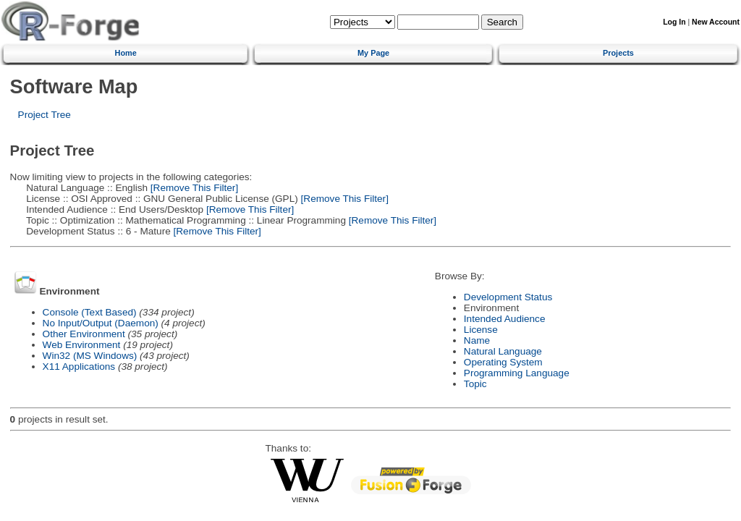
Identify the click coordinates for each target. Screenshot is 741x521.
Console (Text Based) (90, 312)
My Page (373, 52)
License (481, 329)
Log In (674, 22)
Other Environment (84, 334)
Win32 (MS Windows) (90, 355)
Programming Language (516, 373)
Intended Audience (505, 318)
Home (126, 52)
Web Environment (82, 344)
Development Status (508, 297)
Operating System (503, 362)
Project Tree (44, 114)
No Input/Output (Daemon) (100, 323)
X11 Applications (79, 366)
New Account (716, 22)
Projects (618, 52)
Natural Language (503, 351)
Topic (475, 383)
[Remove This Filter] (193, 187)
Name (477, 340)
